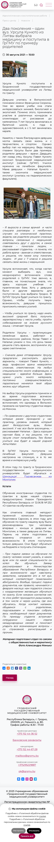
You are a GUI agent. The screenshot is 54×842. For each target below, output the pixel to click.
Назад (10, 677)
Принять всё (27, 836)
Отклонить (34, 831)
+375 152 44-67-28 (27, 749)
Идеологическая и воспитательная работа (24, 15)
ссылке (42, 816)
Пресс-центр (9, 20)
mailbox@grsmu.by (27, 755)
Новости (25, 20)
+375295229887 (27, 765)
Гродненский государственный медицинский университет (13, 4)
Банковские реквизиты (27, 740)
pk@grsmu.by (27, 771)
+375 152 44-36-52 (27, 733)
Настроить (18, 831)
